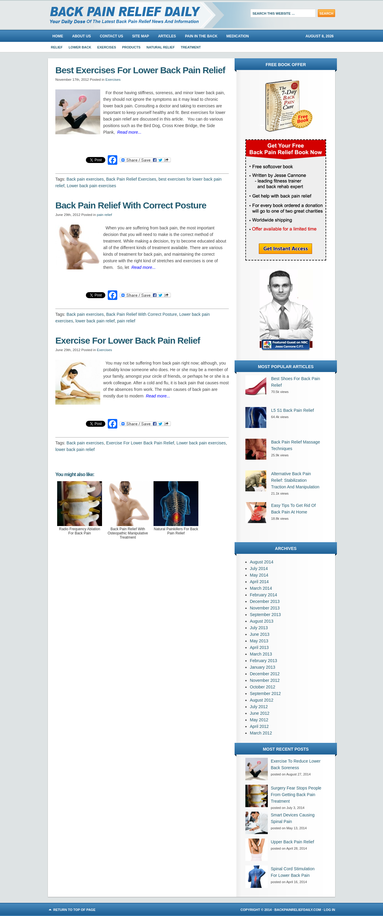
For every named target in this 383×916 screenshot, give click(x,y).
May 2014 (259, 575)
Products (131, 47)
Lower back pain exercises (91, 185)
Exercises (106, 47)
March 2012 (261, 733)
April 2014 (259, 581)
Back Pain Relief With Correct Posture (141, 314)
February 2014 (263, 594)
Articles (167, 36)
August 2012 (261, 700)
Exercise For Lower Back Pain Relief (140, 443)
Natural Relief (161, 47)
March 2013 (261, 654)
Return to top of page (74, 910)
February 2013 (263, 660)
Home (57, 36)
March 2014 (261, 588)
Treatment (191, 47)
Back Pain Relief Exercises (131, 179)
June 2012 (259, 713)
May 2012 (259, 719)
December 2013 (265, 601)
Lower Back (80, 47)
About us (81, 36)
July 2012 (259, 706)
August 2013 (261, 621)
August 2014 (261, 562)
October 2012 (262, 687)
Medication (238, 36)
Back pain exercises (85, 179)
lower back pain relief (95, 320)
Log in (329, 910)
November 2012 (265, 680)
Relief (57, 47)
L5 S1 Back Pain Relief (292, 410)
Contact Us (111, 36)
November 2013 (265, 608)
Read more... (129, 132)
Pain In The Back (201, 36)
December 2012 (265, 673)
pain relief (104, 215)
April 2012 (259, 726)
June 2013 (259, 634)
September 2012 (265, 693)
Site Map (140, 36)
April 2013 (259, 647)
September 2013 (265, 614)
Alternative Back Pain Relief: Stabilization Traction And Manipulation (295, 480)
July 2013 (259, 627)
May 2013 (259, 640)
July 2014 (259, 568)
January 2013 (262, 667)
